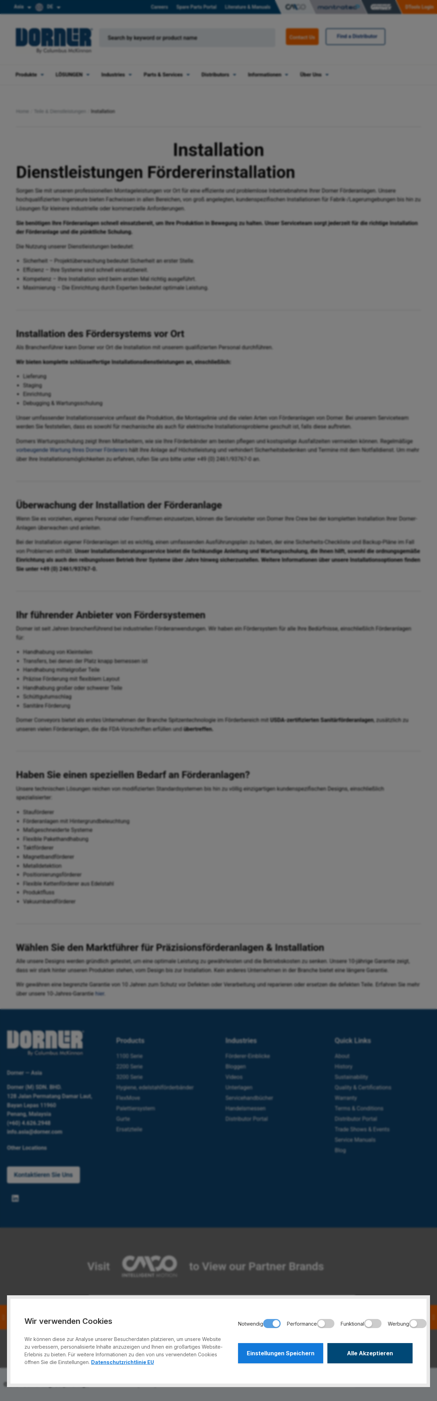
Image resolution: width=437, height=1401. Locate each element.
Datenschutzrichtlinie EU (122, 1362)
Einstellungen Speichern (280, 1353)
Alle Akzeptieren (370, 1353)
